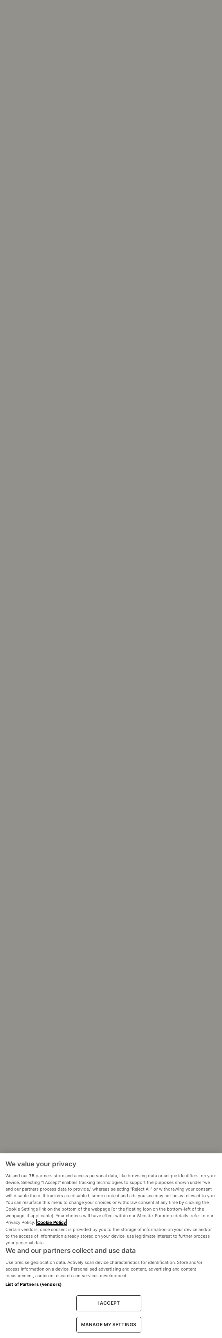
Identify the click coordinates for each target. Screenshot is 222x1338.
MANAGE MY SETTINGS (108, 1324)
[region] (111, 1245)
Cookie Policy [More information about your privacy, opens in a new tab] (51, 1222)
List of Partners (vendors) (33, 1284)
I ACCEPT (108, 1303)
